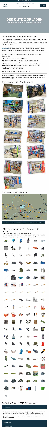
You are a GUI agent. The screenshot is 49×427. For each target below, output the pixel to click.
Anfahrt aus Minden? (7, 422)
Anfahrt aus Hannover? (7, 407)
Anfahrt (43, 5)
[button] (13, 222)
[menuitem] (17, 3)
